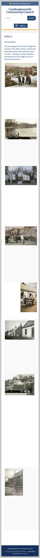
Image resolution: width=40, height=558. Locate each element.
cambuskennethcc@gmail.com (21, 3)
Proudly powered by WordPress (16, 551)
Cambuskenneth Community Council (20, 11)
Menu (20, 25)
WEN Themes (22, 554)
